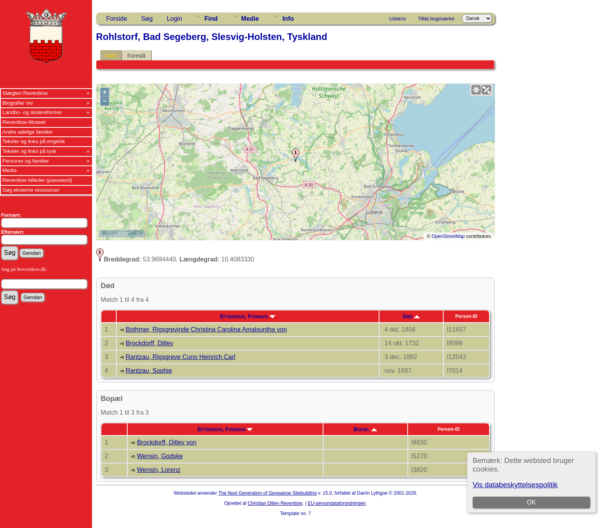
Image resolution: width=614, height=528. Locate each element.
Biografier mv (17, 103)
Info (288, 18)
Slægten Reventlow (25, 93)
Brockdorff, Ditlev (149, 343)
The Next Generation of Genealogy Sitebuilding (267, 493)
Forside (116, 18)
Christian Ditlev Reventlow (274, 503)
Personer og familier (25, 161)
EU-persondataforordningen (337, 503)
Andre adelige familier (27, 132)
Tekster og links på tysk (29, 151)
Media (9, 170)
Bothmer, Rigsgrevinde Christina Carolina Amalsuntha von (206, 329)
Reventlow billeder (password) (37, 180)
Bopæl (365, 429)
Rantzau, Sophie (149, 370)
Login (174, 18)
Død (411, 316)
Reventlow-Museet (23, 122)
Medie (250, 18)
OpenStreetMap (448, 236)
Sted (110, 56)
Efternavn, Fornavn (247, 316)
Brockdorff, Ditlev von (167, 442)
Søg (147, 18)
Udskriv (397, 19)
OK (531, 502)
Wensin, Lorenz (159, 469)
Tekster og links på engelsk (33, 141)
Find (211, 18)
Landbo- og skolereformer (32, 112)
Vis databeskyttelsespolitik (515, 485)
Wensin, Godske (160, 456)
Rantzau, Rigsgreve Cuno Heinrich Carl (180, 357)
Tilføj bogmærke (436, 19)
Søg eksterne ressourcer (31, 190)
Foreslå (136, 56)
